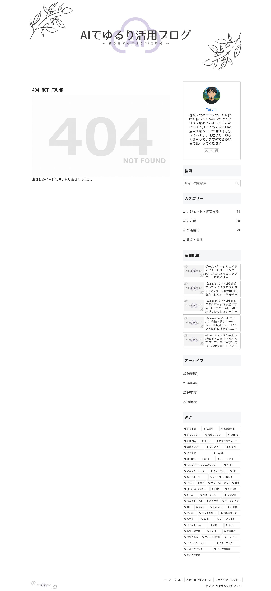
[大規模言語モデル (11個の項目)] (227, 441)
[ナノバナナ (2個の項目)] (231, 537)
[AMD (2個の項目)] (216, 525)
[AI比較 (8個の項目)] (231, 465)
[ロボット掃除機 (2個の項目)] (211, 537)
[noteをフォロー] (216, 150)
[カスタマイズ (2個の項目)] (227, 543)
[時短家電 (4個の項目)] (231, 495)
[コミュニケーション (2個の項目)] (198, 543)
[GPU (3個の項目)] (188, 507)
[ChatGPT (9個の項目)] (226, 453)
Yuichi (211, 109)
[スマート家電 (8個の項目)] (228, 459)
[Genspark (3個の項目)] (217, 507)
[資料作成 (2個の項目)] (231, 531)
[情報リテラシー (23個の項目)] (215, 435)
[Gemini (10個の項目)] (232, 447)
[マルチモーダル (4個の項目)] (193, 501)
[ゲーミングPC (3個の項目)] (230, 501)
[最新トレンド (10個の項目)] (193, 447)
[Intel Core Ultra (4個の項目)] (196, 489)
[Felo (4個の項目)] (216, 489)
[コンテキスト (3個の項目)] (208, 513)
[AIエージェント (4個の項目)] (210, 495)
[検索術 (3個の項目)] (191, 519)
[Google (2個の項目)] (214, 531)
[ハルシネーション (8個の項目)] (195, 471)
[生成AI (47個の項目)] (210, 428)
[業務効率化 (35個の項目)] (229, 428)
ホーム (167, 580)
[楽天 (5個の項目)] (201, 483)
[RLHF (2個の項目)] (232, 525)
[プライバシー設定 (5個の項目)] (218, 483)
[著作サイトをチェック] (206, 150)
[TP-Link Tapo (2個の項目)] (195, 525)
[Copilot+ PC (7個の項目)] (195, 477)
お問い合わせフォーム (199, 580)
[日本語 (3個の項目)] (190, 513)
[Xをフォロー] (211, 150)
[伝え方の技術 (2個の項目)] (226, 549)
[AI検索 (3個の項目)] (233, 507)
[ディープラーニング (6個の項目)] (224, 477)
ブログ (179, 580)
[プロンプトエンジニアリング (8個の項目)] (202, 465)
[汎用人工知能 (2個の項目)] (211, 555)
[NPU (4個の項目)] (235, 483)
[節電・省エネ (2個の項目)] (194, 531)
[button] (237, 183)
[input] (212, 183)
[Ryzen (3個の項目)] (201, 507)
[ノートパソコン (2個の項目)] (228, 519)
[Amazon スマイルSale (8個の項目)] (199, 459)
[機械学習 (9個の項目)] (197, 453)
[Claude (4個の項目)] (190, 495)
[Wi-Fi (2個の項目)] (207, 519)
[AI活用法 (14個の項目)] (191, 441)
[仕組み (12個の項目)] (207, 441)
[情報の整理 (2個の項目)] (191, 537)
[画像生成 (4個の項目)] (212, 501)
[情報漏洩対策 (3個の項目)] (229, 513)
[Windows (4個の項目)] (232, 489)
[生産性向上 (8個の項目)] (218, 471)
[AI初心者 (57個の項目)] (192, 428)
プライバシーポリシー (228, 580)
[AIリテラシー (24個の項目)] (193, 435)
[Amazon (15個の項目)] (233, 435)
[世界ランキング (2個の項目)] (197, 549)
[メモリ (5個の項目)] (189, 483)
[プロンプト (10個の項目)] (214, 447)
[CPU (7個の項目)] (234, 471)
